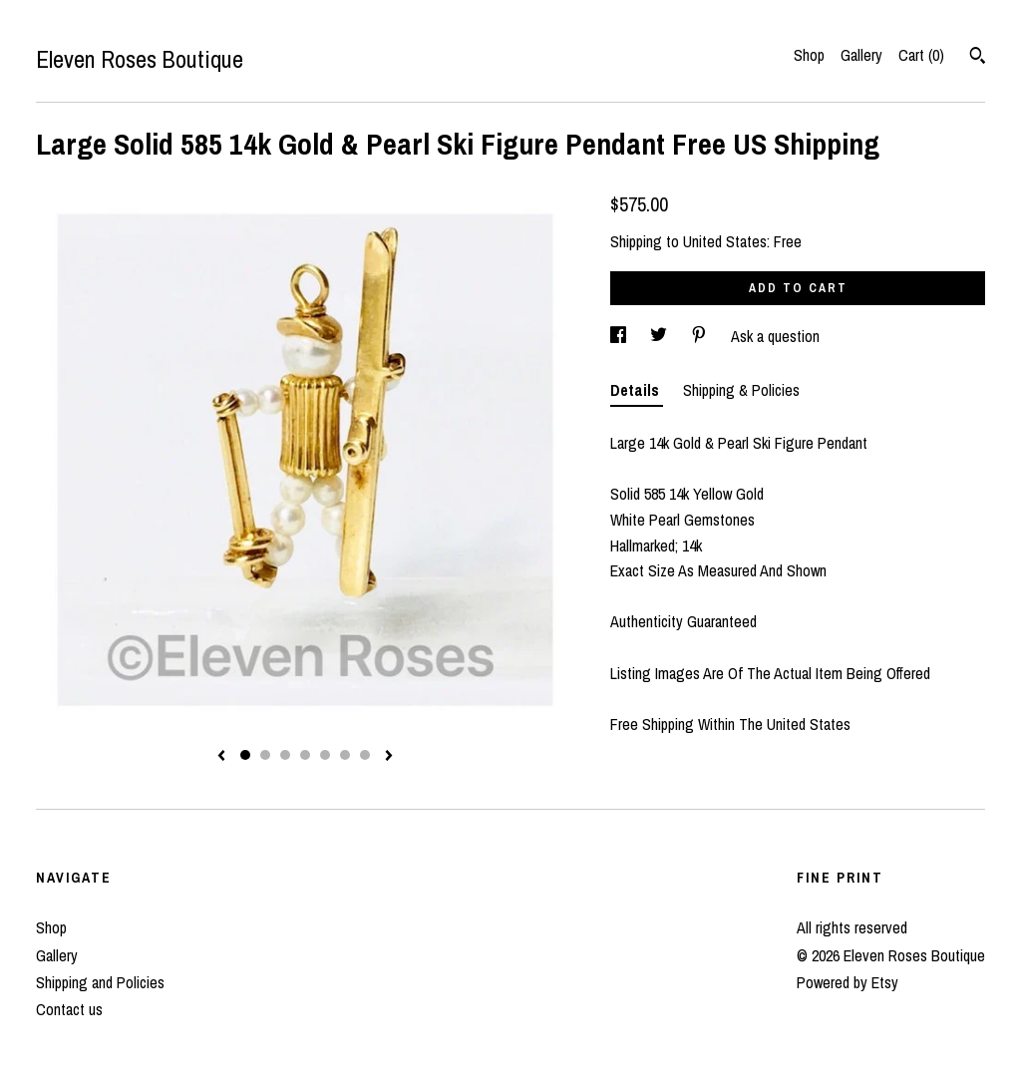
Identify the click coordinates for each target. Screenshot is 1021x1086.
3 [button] (285, 755)
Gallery (861, 55)
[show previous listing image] (221, 757)
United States (725, 241)
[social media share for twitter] (660, 336)
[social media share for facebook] (620, 336)
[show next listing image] (389, 757)
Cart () (921, 55)
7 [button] (365, 755)
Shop (809, 55)
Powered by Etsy (847, 982)
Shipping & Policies (741, 390)
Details (636, 390)
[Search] (977, 58)
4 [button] (305, 755)
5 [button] (325, 755)
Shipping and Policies (100, 982)
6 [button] (345, 755)
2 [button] (265, 755)
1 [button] (245, 755)
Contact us (69, 1009)
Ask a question (775, 336)
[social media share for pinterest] (701, 336)
